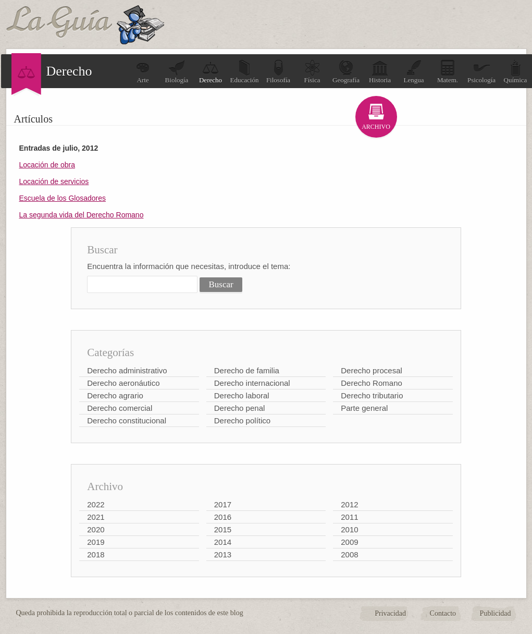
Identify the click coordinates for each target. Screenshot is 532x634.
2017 (222, 504)
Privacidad (390, 613)
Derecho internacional (252, 383)
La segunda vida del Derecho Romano (81, 215)
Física (312, 71)
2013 (222, 554)
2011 (349, 517)
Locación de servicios (54, 181)
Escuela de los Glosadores (62, 198)
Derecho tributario (372, 395)
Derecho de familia (246, 370)
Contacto (443, 613)
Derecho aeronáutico (123, 383)
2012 (349, 504)
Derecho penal (239, 408)
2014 (222, 542)
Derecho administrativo (127, 370)
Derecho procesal (371, 370)
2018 (95, 554)
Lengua (414, 71)
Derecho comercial (119, 408)
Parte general (364, 408)
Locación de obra (47, 165)
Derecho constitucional (126, 420)
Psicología (481, 71)
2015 (222, 529)
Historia (380, 71)
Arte (142, 71)
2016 (222, 517)
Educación (244, 71)
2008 (349, 554)
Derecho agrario (115, 395)
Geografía (346, 71)
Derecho (210, 71)
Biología (177, 71)
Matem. (447, 71)
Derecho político (242, 420)
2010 (349, 529)
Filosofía (278, 71)
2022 (95, 504)
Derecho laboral (241, 395)
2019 (95, 542)
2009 (349, 542)
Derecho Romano (371, 383)
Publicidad (495, 613)
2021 (95, 517)
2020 (95, 529)
